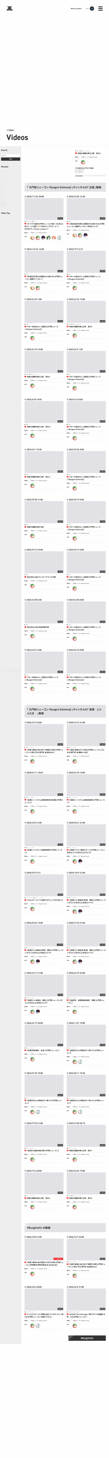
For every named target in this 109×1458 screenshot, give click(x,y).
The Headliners (13, 388)
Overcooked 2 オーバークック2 (9, 340)
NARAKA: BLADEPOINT (7, 335)
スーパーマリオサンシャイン (8, 469)
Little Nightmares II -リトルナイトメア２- (10, 322)
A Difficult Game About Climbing (10, 230)
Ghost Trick (5, 297)
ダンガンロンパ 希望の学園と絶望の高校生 (10, 487)
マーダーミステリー (6, 566)
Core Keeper (5, 255)
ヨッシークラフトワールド (8, 579)
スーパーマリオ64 (6, 463)
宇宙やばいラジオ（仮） (7, 603)
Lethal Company (6, 318)
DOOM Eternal (6, 269)
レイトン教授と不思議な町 (8, 590)
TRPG (3, 393)
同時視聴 (4, 601)
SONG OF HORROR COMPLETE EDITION (10, 377)
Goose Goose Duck (6, 300)
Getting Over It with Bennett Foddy (9, 293)
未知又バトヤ (11, 206)
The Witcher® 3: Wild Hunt (8, 391)
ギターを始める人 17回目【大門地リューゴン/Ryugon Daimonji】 (83, 478)
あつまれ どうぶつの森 (14, 401)
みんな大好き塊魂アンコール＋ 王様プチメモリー (10, 418)
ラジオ (16, 585)
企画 (11, 595)
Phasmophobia (6, 346)
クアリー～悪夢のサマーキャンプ (9, 439)
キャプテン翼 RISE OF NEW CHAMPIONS (8, 431)
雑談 (15, 648)
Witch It (14, 399)
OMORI (4, 338)
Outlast (17, 338)
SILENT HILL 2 (5, 371)
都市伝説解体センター (7, 645)
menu (100, 8)
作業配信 (17, 595)
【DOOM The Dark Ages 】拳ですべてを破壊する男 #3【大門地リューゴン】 (86, 1315)
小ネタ (4, 611)
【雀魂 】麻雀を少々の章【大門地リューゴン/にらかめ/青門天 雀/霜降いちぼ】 (85, 751)
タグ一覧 (11, 671)
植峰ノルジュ (11, 200)
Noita (17, 335)
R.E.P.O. (15, 356)
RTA (8, 359)
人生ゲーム (5, 595)
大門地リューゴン (12, 187)
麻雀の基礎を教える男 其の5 (80, 326)
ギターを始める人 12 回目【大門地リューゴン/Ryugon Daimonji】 (84, 678)
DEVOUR (4, 263)
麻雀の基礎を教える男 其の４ (89, 153)
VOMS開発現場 (6, 399)
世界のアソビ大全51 (7, 593)
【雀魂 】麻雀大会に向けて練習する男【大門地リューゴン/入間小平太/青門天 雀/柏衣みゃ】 (44, 751)
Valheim (17, 393)
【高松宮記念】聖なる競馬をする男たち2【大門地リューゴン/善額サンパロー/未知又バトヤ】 (85, 225)
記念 (10, 625)
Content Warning (6, 250)
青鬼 (3, 650)
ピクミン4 (4, 518)
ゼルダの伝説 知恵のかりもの (9, 481)
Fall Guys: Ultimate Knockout (9, 285)
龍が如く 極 (13, 658)
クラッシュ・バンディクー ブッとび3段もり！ (10, 442)
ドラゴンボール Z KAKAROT (8, 507)
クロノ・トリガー (6, 446)
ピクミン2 (4, 515)
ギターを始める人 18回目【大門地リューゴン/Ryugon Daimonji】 (83, 427)
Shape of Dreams (6, 369)
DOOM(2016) (15, 269)
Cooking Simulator (7, 253)
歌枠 (8, 619)
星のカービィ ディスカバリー (8, 617)
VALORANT (5, 396)
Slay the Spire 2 (6, 374)
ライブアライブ (5, 582)
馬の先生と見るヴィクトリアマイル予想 (41, 577)
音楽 (8, 650)
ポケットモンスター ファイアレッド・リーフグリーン (10, 546)
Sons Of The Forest (7, 381)
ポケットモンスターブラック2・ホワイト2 (10, 554)
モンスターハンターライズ (8, 571)
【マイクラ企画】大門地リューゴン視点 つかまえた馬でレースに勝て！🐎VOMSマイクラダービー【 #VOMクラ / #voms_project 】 (44, 226)
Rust (12, 359)
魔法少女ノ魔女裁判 (7, 653)
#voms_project (76, 8)
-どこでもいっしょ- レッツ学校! (9, 219)
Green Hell (5, 305)
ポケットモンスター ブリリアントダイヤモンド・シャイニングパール (10, 550)
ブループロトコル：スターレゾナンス (10, 523)
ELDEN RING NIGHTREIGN (8, 274)
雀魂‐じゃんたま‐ (6, 648)
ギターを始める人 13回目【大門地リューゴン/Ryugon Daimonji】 (41, 678)
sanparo (32, 238)
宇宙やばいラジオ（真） (7, 609)
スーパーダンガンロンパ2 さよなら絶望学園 (10, 457)
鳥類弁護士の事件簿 (7, 656)
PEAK (13, 343)
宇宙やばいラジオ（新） (7, 606)
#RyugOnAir (87, 1338)
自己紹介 (4, 625)
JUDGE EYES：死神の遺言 (8, 310)
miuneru (59, 238)
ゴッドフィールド (6, 448)
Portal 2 (4, 354)
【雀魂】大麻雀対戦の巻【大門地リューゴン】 (43, 1150)
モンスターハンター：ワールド (9, 576)
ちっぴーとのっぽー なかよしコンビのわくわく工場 (10, 407)
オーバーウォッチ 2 (6, 427)
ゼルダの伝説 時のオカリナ (8, 478)
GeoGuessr (14, 290)
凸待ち (4, 598)
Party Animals (5, 343)
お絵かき (4, 404)
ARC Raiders (14, 232)
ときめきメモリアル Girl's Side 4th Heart (10, 411)
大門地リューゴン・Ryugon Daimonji (89, 157)
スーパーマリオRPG (6, 466)
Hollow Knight (13, 305)
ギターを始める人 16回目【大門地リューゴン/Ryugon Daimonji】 (83, 528)
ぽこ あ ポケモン (6, 415)
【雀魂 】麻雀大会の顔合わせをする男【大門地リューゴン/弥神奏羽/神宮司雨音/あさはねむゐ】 (44, 1263)
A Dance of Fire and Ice (7, 227)
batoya (43, 238)
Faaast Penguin (6, 282)
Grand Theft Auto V (7, 302)
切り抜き (10, 598)
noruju (48, 238)
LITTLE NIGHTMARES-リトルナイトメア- (10, 326)
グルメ (13, 446)
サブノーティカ (15, 448)
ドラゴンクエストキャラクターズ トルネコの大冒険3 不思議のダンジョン (10, 496)
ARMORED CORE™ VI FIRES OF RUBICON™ (9, 241)
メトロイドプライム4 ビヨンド (9, 568)
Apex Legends (5, 232)
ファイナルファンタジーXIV (8, 520)
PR (9, 354)
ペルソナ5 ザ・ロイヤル (7, 528)
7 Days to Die (5, 222)
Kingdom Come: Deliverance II (9, 316)
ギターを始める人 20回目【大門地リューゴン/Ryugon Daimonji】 (41, 327)
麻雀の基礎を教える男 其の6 (38, 1198)
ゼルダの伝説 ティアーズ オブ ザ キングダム (10, 472)
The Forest (5, 388)
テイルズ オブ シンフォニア (8, 490)
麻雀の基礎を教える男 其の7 (80, 1150)
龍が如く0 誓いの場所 (7, 661)
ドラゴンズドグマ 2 (6, 504)
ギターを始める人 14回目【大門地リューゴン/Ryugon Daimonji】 (83, 628)
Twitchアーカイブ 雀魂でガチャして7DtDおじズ (45, 900)
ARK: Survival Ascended (8, 235)
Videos (11, 130)
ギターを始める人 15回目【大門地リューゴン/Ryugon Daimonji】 (83, 578)
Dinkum (11, 263)
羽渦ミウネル (11, 180)
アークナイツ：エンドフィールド (9, 422)
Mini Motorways (13, 332)
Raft (3, 359)
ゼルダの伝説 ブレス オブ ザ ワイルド (10, 476)
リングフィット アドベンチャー (9, 587)
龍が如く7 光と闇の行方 (8, 664)
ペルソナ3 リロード (6, 526)
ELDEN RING (12, 271)
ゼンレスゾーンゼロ (6, 484)
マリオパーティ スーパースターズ (9, 563)
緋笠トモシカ (11, 174)
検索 (10, 159)
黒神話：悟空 (5, 658)
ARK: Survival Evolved (7, 238)
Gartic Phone (5, 290)
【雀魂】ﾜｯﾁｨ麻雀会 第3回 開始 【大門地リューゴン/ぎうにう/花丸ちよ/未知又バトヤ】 (44, 951)
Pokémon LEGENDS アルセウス (9, 351)
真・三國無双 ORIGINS (7, 622)
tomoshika (54, 238)
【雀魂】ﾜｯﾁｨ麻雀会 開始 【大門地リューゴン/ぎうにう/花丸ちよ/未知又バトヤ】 (43, 1001)
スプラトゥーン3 (6, 451)
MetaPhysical (15, 330)
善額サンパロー (12, 193)
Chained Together (6, 247)
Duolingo (4, 271)
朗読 (3, 619)
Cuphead (13, 255)
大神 (10, 601)
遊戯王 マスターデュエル (8, 640)
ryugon (83, 162)
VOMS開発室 (13, 396)
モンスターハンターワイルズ (8, 574)
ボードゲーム (5, 534)
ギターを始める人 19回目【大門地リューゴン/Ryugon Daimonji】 (83, 377)
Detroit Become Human (8, 261)
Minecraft (4, 332)
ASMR (3, 245)
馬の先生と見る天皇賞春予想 (38, 627)
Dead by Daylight (6, 258)
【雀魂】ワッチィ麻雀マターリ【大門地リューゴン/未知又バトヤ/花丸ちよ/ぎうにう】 (86, 851)
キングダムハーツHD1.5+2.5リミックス (10, 435)
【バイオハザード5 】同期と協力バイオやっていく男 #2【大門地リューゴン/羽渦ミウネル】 (44, 1315)
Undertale (10, 393)
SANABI (4, 362)
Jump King (5, 313)
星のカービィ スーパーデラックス (9, 614)
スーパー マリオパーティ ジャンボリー (10, 454)
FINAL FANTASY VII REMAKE (9, 287)
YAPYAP (4, 401)
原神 (15, 598)
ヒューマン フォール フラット (8, 512)
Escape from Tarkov (7, 279)
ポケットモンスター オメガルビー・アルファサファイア (10, 537)
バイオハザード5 (6, 510)
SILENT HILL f (15, 371)
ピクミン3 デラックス (14, 515)
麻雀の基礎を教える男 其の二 (39, 476)
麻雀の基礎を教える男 (35, 527)
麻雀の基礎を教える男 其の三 (39, 426)
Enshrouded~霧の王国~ (8, 277)
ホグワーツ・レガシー (7, 531)
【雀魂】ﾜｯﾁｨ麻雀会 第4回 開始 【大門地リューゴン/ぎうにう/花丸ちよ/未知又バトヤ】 (86, 901)
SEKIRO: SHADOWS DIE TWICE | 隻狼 (10, 365)
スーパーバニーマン (6, 461)
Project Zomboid (6, 356)
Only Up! (10, 338)
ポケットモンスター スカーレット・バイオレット (10, 541)
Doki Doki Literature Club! (8, 266)
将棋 (16, 609)
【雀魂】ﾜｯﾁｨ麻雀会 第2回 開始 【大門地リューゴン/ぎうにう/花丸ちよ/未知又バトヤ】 (86, 951)
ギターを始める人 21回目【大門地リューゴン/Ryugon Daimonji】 (83, 277)
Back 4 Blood (11, 245)
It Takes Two (5, 308)
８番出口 (4, 666)
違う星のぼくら (5, 642)
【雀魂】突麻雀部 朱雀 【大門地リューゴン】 (43, 1050)
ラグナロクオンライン (7, 585)
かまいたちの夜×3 (13, 404)
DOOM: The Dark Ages (73, 1312)
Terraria (16, 381)
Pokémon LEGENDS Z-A (8, 348)
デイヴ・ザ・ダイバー (6, 493)
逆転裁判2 (4, 634)
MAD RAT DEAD (6, 330)
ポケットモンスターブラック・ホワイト (10, 558)
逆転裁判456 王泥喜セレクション (10, 637)
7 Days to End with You (7, 224)
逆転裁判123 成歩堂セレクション (10, 632)
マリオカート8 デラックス (8, 560)
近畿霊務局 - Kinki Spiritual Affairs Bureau (10, 628)
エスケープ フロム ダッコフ (8, 425)
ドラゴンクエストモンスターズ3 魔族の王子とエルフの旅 (10, 501)
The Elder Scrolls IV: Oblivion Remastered (9, 384)
